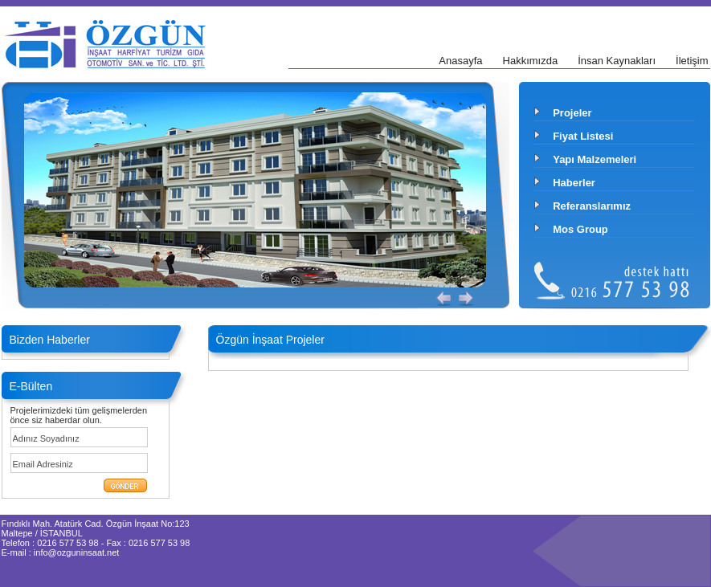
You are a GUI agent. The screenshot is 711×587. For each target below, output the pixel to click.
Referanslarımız (592, 206)
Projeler (572, 113)
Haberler (574, 183)
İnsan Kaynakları (617, 61)
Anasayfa (460, 61)
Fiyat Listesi (583, 136)
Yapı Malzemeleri (594, 159)
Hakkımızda (530, 61)
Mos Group (580, 229)
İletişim (692, 61)
